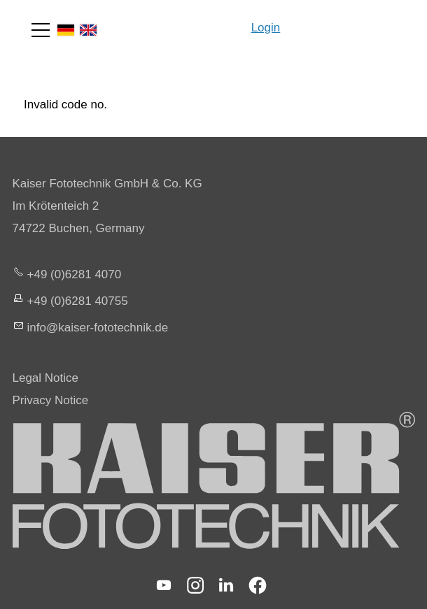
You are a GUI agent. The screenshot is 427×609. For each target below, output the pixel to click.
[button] (40, 30)
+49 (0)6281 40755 (77, 301)
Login (266, 27)
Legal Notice (46, 378)
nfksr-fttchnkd (98, 327)
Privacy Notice (51, 400)
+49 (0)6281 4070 (74, 274)
